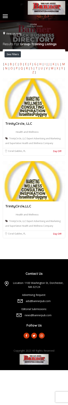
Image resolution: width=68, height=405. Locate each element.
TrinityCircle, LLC (18, 158)
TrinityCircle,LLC (18, 241)
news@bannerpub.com (38, 350)
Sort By (12, 78)
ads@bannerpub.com (38, 336)
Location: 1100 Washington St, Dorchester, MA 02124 (38, 319)
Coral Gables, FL (17, 185)
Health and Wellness (27, 166)
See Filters (13, 54)
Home (33, 24)
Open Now (15, 62)
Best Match (42, 70)
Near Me (21, 70)
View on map (13, 33)
